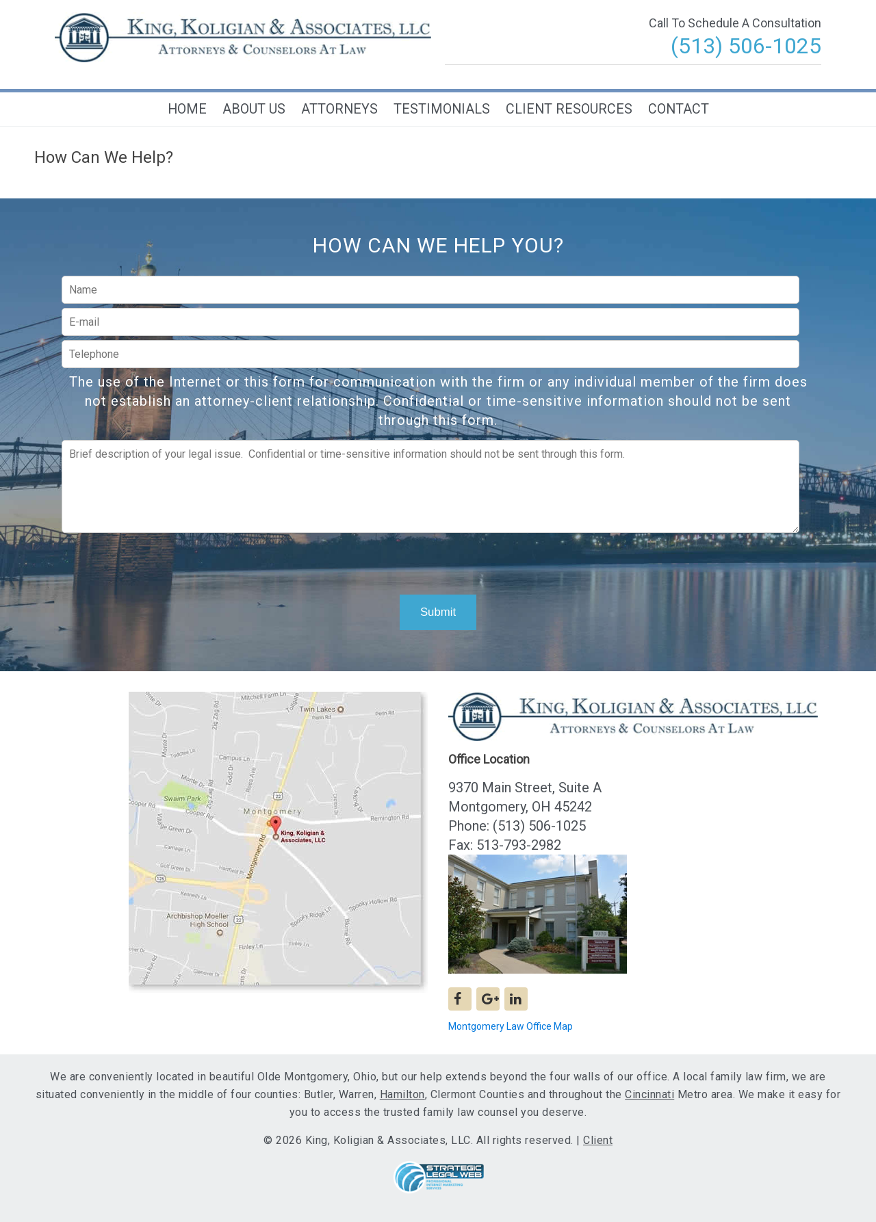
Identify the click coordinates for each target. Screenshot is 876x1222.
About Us (253, 109)
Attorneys (339, 109)
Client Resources (569, 109)
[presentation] (436, 559)
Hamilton (402, 1094)
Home (187, 109)
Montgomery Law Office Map (510, 1026)
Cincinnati (649, 1094)
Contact (678, 109)
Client (598, 1140)
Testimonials (442, 109)
